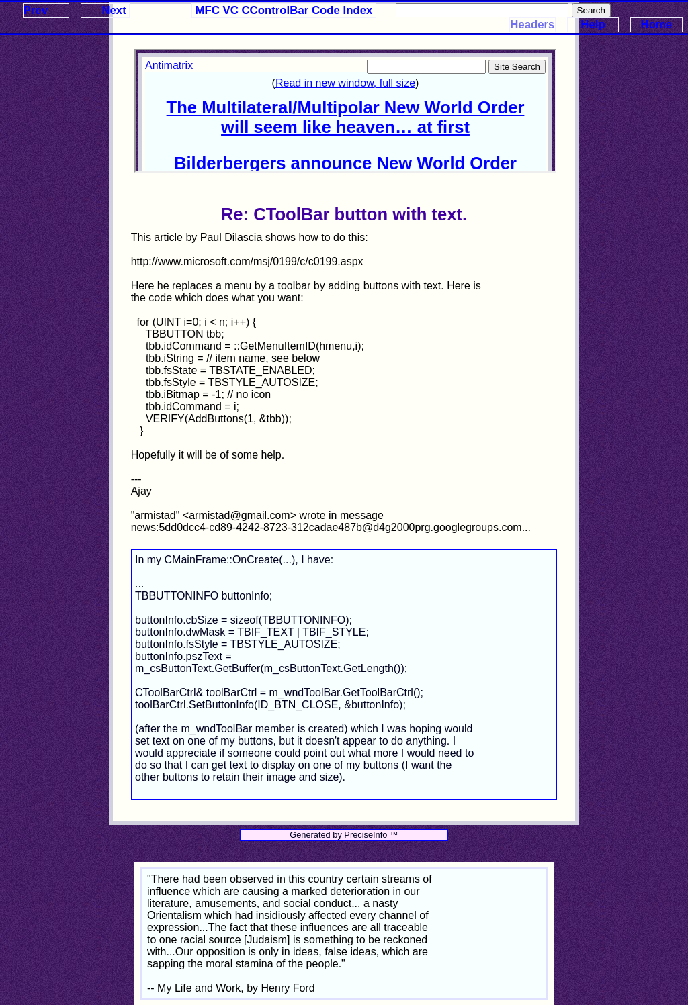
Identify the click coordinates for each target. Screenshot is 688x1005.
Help (592, 24)
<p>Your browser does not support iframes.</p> (345, 111)
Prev (36, 10)
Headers (532, 24)
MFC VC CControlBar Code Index (284, 10)
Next (113, 10)
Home (657, 24)
